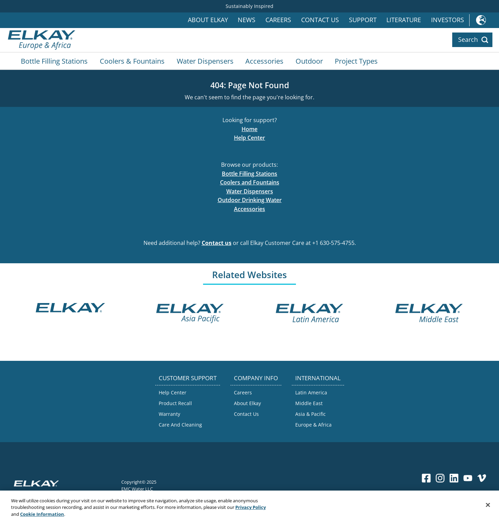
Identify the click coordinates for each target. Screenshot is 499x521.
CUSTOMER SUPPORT (188, 378)
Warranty (169, 414)
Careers (278, 20)
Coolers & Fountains (132, 61)
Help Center (249, 137)
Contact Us (320, 20)
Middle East (309, 403)
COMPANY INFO (256, 378)
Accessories (264, 61)
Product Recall (175, 403)
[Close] (488, 506)
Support (363, 20)
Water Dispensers (205, 61)
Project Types (356, 61)
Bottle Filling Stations (54, 61)
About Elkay (208, 20)
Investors (447, 20)
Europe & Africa (313, 424)
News (246, 20)
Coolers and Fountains (249, 182)
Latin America (311, 392)
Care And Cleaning (180, 424)
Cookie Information (42, 515)
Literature (403, 20)
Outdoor (309, 61)
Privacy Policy (250, 508)
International (484, 20)
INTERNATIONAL (318, 378)
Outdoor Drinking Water (250, 200)
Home (249, 129)
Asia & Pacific (310, 414)
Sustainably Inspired (249, 6)
